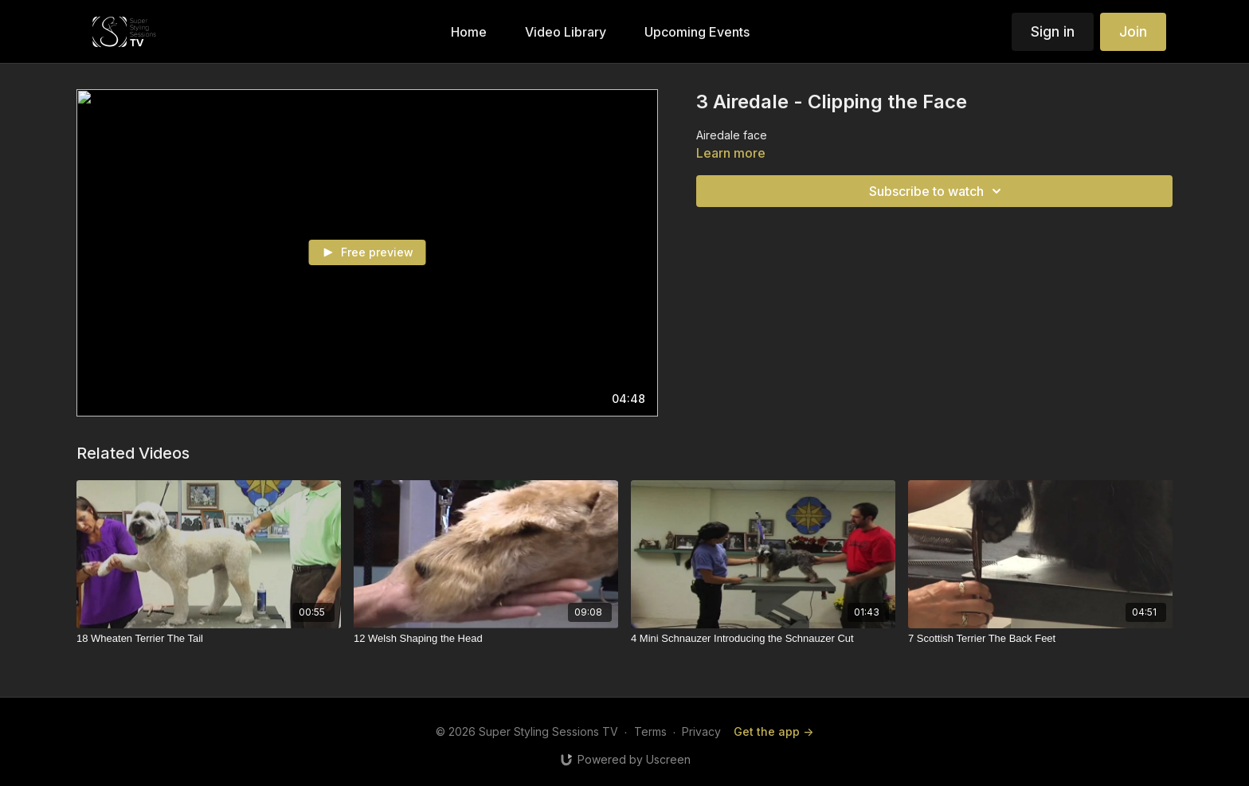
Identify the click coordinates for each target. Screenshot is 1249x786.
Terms (650, 731)
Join (1133, 31)
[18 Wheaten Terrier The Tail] (208, 639)
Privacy (701, 731)
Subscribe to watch (937, 191)
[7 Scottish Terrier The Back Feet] (1040, 639)
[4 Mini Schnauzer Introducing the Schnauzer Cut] (763, 639)
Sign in (1053, 31)
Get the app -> (773, 731)
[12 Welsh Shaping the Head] (486, 639)
